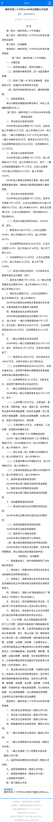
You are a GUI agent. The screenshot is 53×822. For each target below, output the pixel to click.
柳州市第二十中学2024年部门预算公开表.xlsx (26, 792)
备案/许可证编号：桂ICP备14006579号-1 (26, 816)
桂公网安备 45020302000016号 (26, 820)
